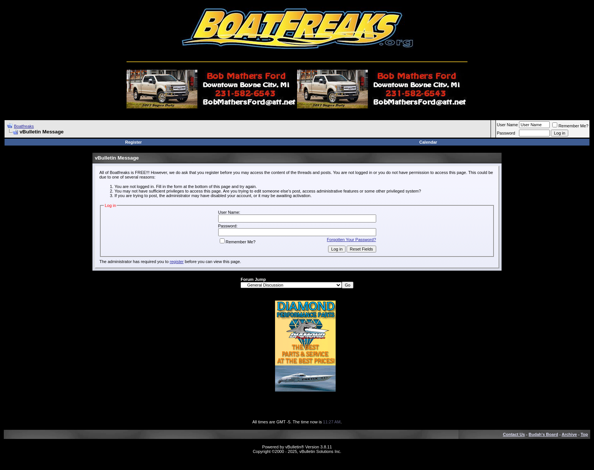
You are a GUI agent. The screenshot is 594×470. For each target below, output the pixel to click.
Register (133, 142)
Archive (569, 434)
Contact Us (514, 434)
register (177, 261)
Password (506, 133)
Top (584, 434)
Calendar (428, 142)
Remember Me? (570, 126)
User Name (507, 124)
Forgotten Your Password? (351, 239)
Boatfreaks (24, 126)
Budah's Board (543, 434)
